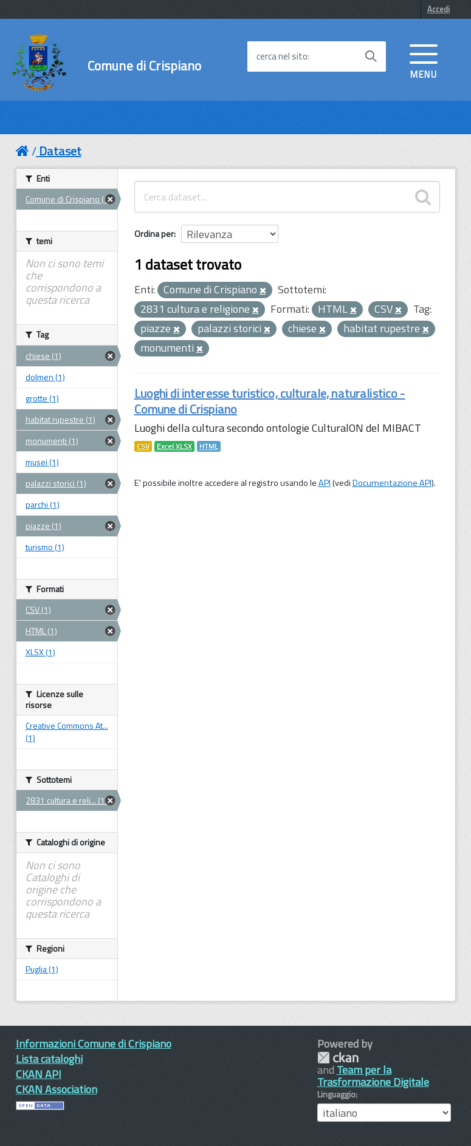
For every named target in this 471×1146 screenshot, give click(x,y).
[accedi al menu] (424, 60)
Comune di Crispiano (145, 66)
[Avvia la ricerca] (371, 56)
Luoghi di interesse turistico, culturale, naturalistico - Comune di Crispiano (269, 401)
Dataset (60, 151)
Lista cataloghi (49, 1059)
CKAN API (38, 1074)
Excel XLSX (174, 446)
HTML (208, 446)
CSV (143, 446)
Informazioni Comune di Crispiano (93, 1043)
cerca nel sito (282, 56)
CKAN (338, 1057)
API (324, 482)
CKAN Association (56, 1089)
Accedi (438, 9)
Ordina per (154, 233)
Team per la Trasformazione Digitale (373, 1076)
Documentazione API (391, 482)
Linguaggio (336, 1094)
